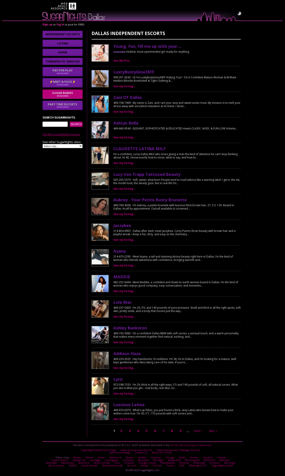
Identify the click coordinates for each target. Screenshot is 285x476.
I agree (89, 257)
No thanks (112, 257)
